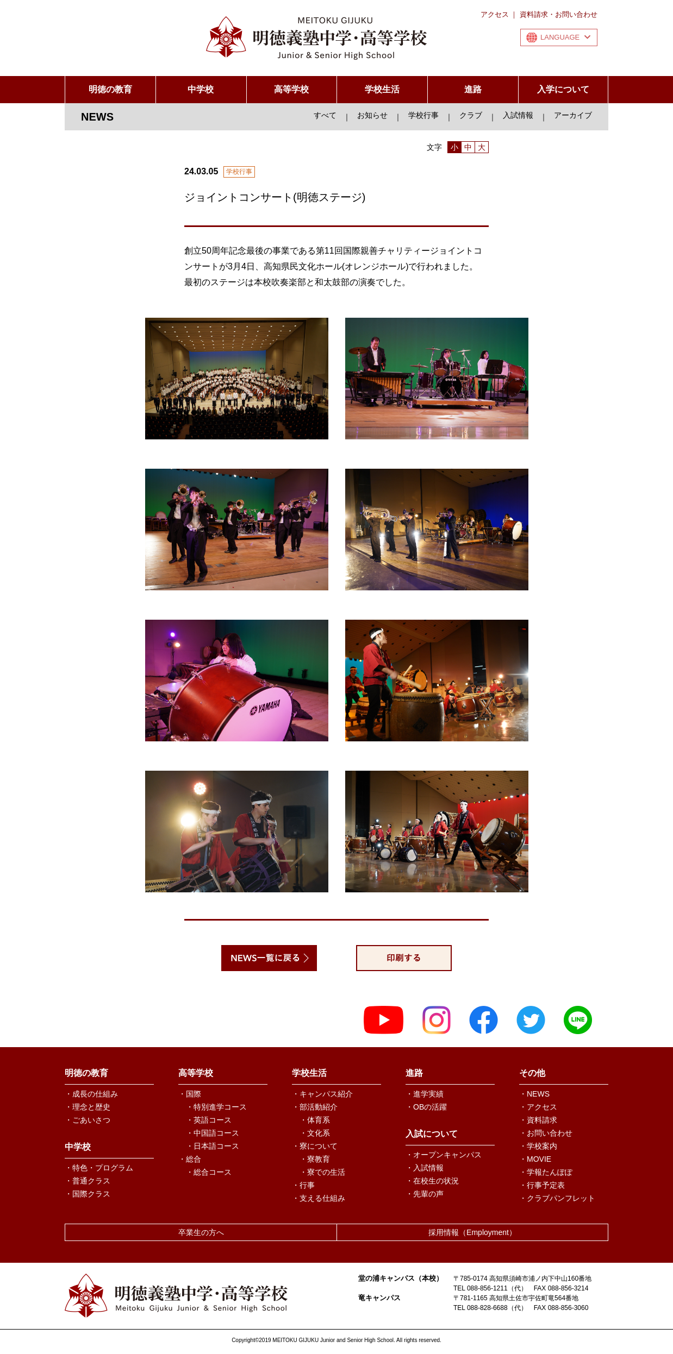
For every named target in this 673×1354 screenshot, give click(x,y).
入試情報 (518, 115)
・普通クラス (87, 1180)
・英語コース (209, 1120)
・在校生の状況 (432, 1180)
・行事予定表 (542, 1185)
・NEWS (534, 1094)
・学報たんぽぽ (545, 1172)
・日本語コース (212, 1146)
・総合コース (209, 1172)
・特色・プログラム (99, 1167)
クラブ (470, 115)
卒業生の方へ (201, 1232)
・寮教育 (315, 1159)
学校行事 (423, 115)
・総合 (189, 1159)
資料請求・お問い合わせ (558, 14)
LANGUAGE (565, 37)
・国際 (189, 1094)
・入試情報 (425, 1167)
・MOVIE (535, 1159)
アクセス (495, 14)
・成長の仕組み (91, 1094)
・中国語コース (212, 1133)
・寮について (315, 1146)
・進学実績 (425, 1094)
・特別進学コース (216, 1107)
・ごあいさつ (87, 1120)
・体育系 (315, 1120)
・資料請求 (538, 1120)
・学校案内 (538, 1146)
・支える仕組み (318, 1198)
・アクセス (538, 1107)
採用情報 (472, 1232)
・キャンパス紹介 (322, 1094)
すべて (325, 115)
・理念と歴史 (87, 1107)
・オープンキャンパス (444, 1154)
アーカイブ (573, 115)
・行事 (303, 1185)
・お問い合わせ (545, 1133)
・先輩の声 (425, 1193)
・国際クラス (87, 1193)
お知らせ (372, 115)
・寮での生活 (322, 1172)
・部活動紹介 (315, 1107)
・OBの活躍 (426, 1107)
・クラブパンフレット (557, 1198)
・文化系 (315, 1133)
